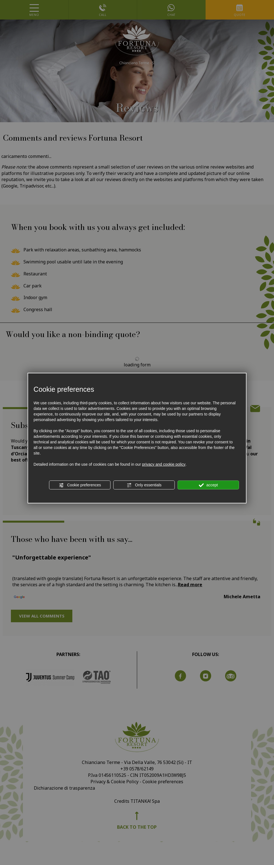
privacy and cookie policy (163, 464)
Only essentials (144, 485)
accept (208, 485)
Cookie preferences (80, 485)
